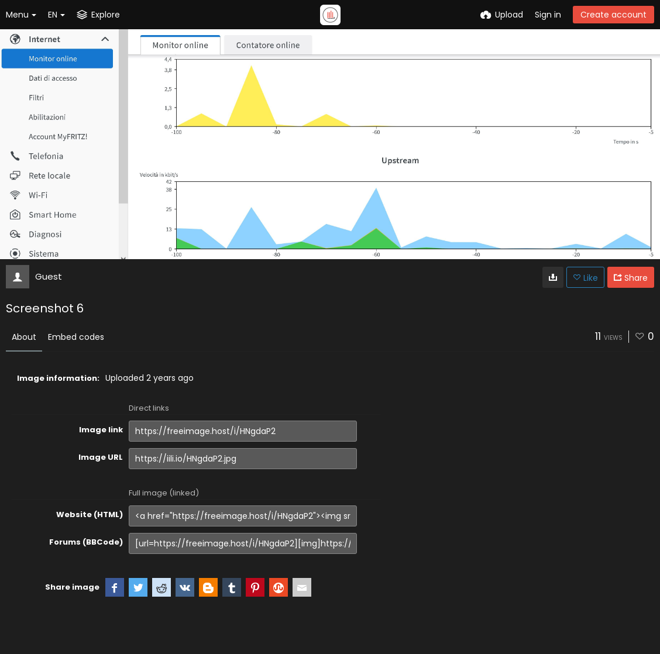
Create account (613, 14)
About (24, 337)
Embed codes (76, 337)
